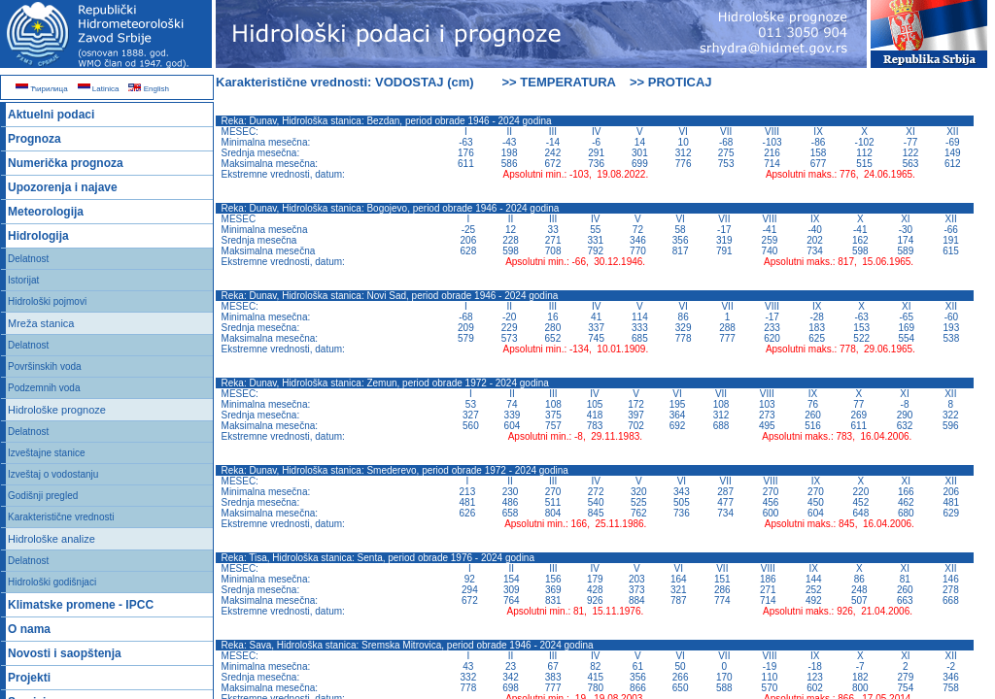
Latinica (99, 88)
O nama (29, 629)
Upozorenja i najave (63, 187)
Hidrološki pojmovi (47, 301)
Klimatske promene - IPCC (81, 605)
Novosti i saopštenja (64, 653)
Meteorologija (46, 211)
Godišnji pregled (43, 495)
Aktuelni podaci (51, 114)
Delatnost (28, 258)
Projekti (29, 677)
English (148, 88)
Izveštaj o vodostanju (53, 474)
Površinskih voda (45, 366)
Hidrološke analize (51, 539)
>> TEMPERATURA (559, 82)
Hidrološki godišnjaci (52, 582)
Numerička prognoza (65, 163)
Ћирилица (42, 88)
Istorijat (23, 280)
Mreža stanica (41, 323)
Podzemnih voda (44, 388)
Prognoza (34, 139)
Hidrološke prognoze (57, 410)
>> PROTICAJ (671, 82)
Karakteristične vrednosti (61, 517)
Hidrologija (38, 236)
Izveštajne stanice (47, 453)
